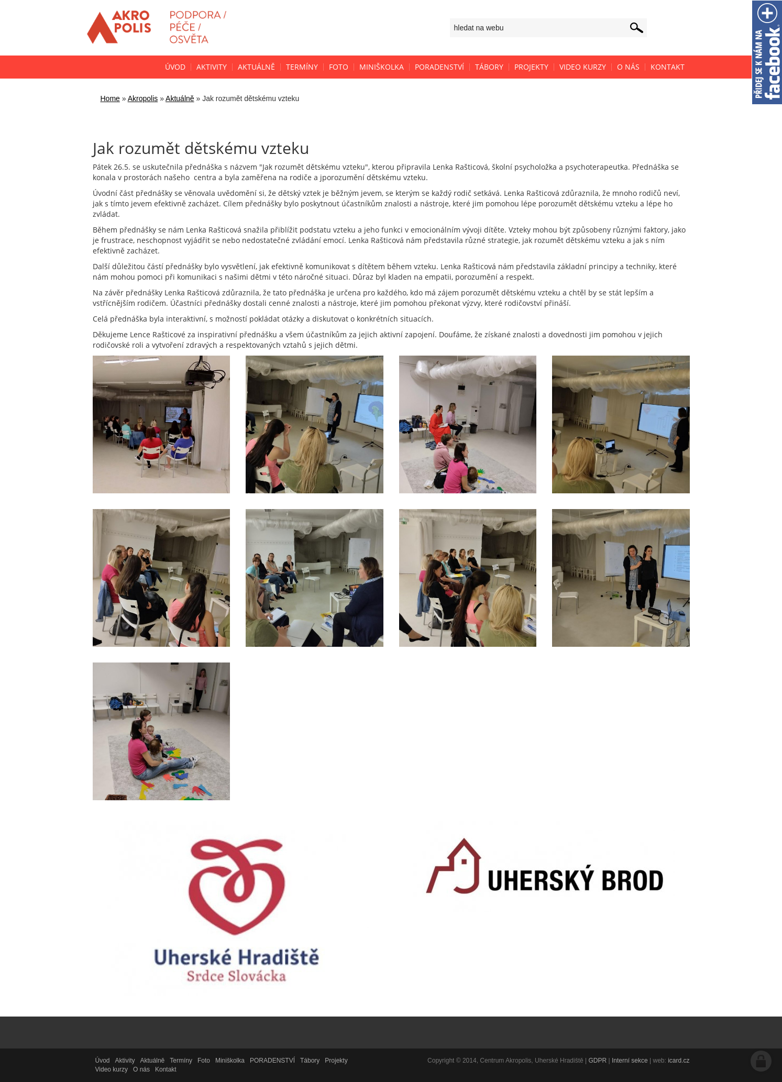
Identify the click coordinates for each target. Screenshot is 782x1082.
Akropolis (143, 98)
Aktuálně (180, 98)
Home (110, 98)
